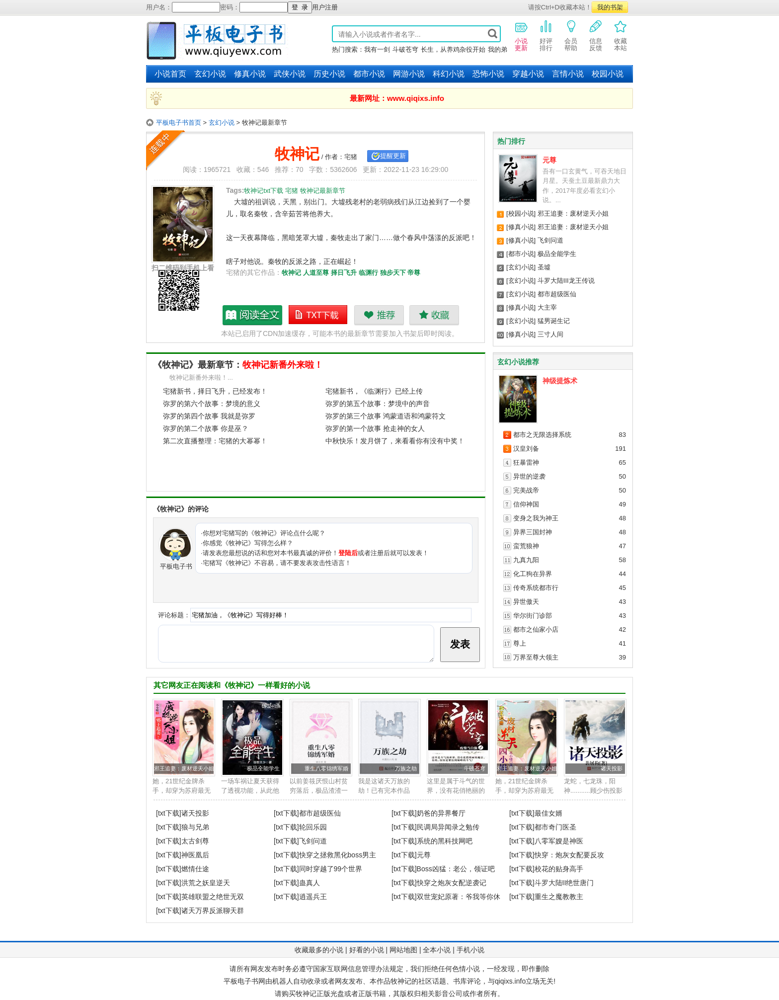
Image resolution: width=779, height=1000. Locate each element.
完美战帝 (526, 490)
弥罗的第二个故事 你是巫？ (205, 428)
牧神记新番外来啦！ (282, 365)
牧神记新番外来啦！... (201, 377)
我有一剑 (377, 49)
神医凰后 (195, 855)
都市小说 (369, 74)
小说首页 (170, 74)
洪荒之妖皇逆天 (205, 883)
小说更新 (521, 35)
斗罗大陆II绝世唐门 (564, 883)
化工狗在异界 (532, 574)
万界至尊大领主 (535, 657)
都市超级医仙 (557, 294)
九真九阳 (526, 560)
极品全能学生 (557, 253)
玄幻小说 (210, 74)
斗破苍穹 (405, 49)
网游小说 (409, 74)
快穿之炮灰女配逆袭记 (451, 883)
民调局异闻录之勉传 (448, 827)
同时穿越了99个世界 (331, 869)
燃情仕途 (195, 869)
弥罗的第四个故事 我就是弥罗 (209, 416)
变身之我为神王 (535, 518)
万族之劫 (406, 768)
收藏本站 (620, 35)
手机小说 (470, 950)
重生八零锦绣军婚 (326, 768)
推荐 (379, 315)
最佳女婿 (548, 813)
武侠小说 (290, 74)
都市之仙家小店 (535, 629)
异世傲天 (526, 601)
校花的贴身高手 (559, 869)
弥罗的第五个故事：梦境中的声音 (377, 404)
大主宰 (547, 307)
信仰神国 (526, 504)
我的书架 (610, 7)
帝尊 (413, 272)
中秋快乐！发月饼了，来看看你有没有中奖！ (395, 441)
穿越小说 (528, 74)
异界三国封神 (532, 532)
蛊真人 (309, 883)
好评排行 (546, 35)
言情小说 (568, 74)
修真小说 (250, 74)
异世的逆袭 (529, 476)
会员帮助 (571, 35)
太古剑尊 (195, 841)
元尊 (549, 160)
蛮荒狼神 (526, 546)
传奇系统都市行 (535, 587)
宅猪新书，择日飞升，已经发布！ (215, 391)
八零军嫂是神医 (559, 841)
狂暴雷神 (526, 462)
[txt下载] (168, 813)
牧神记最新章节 (253, 315)
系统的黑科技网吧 (444, 841)
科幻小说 (449, 74)
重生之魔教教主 (559, 897)
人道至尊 (316, 272)
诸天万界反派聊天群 (212, 911)
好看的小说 (366, 950)
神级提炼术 (560, 381)
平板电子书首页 (178, 122)
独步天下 (393, 272)
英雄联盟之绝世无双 (212, 897)
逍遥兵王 (313, 897)
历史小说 (329, 74)
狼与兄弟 (195, 827)
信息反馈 (596, 35)
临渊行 (368, 272)
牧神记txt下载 (318, 315)
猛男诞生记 (554, 321)
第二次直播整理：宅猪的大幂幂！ (215, 441)
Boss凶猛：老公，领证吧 (456, 869)
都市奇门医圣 (555, 827)
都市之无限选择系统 (542, 434)
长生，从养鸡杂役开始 (453, 49)
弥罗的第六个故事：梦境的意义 (211, 404)
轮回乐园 (313, 827)
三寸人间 (550, 334)
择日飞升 (344, 272)
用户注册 (325, 7)
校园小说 (607, 74)
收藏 (434, 315)
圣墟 (544, 267)
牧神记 (291, 272)
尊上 (519, 643)
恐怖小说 (488, 74)
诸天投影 (612, 768)
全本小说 (437, 950)
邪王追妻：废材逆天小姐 (573, 213)
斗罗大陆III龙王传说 (566, 280)
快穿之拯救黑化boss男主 (338, 855)
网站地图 (403, 950)
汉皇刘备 (526, 448)
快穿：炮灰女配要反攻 (569, 855)
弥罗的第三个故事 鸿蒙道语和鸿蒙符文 (385, 416)
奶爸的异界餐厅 (441, 813)
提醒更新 (393, 156)
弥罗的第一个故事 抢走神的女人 (375, 428)
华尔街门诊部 (532, 615)
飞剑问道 (550, 240)
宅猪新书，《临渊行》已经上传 (374, 391)
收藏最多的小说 (319, 950)
